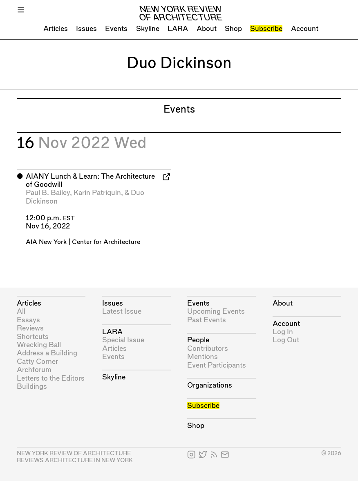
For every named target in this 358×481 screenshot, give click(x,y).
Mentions (202, 356)
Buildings (32, 386)
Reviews (30, 328)
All (21, 311)
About (207, 28)
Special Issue (123, 340)
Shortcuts (33, 336)
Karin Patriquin (97, 192)
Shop (233, 28)
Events (116, 28)
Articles (55, 28)
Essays (28, 320)
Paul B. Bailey (48, 192)
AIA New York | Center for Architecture (83, 242)
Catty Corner (37, 361)
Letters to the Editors (51, 378)
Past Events (206, 320)
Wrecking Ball (39, 344)
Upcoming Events (216, 311)
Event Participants (216, 365)
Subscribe (266, 28)
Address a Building (47, 353)
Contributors (207, 348)
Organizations (209, 385)
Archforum (34, 369)
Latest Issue (121, 311)
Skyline (147, 28)
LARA (178, 28)
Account (304, 28)
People (198, 340)
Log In (283, 331)
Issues (86, 28)
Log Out (286, 340)
